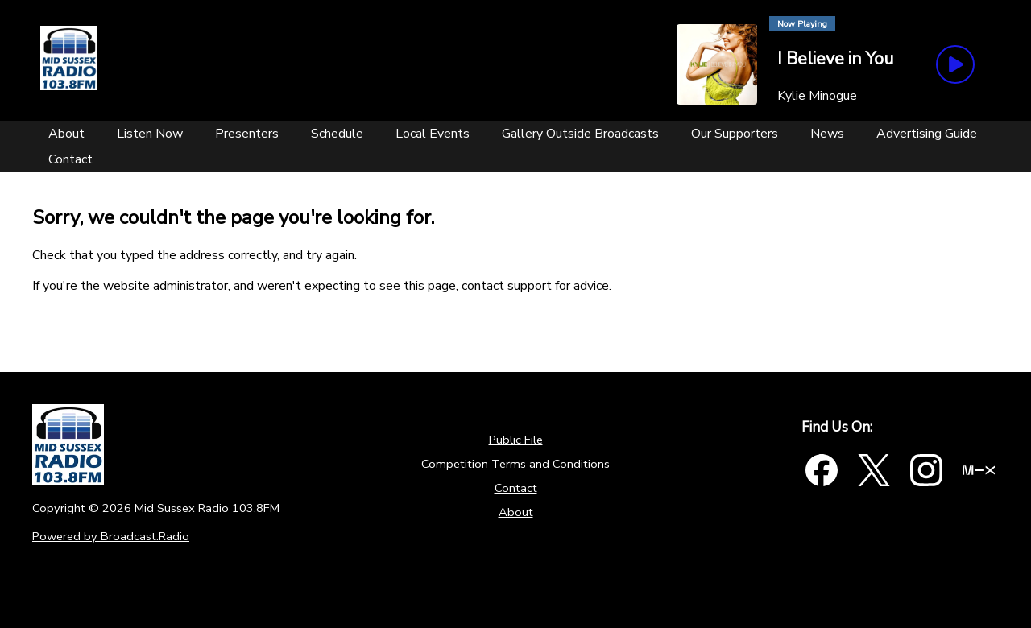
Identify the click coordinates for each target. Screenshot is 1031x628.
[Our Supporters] (734, 134)
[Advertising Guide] (926, 134)
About (516, 512)
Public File (516, 440)
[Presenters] (247, 134)
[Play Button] (955, 64)
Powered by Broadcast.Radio (110, 536)
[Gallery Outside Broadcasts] (580, 134)
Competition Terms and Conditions (515, 464)
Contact (516, 488)
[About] (66, 134)
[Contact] (70, 159)
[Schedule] (337, 134)
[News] (827, 134)
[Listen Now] (150, 134)
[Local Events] (432, 134)
